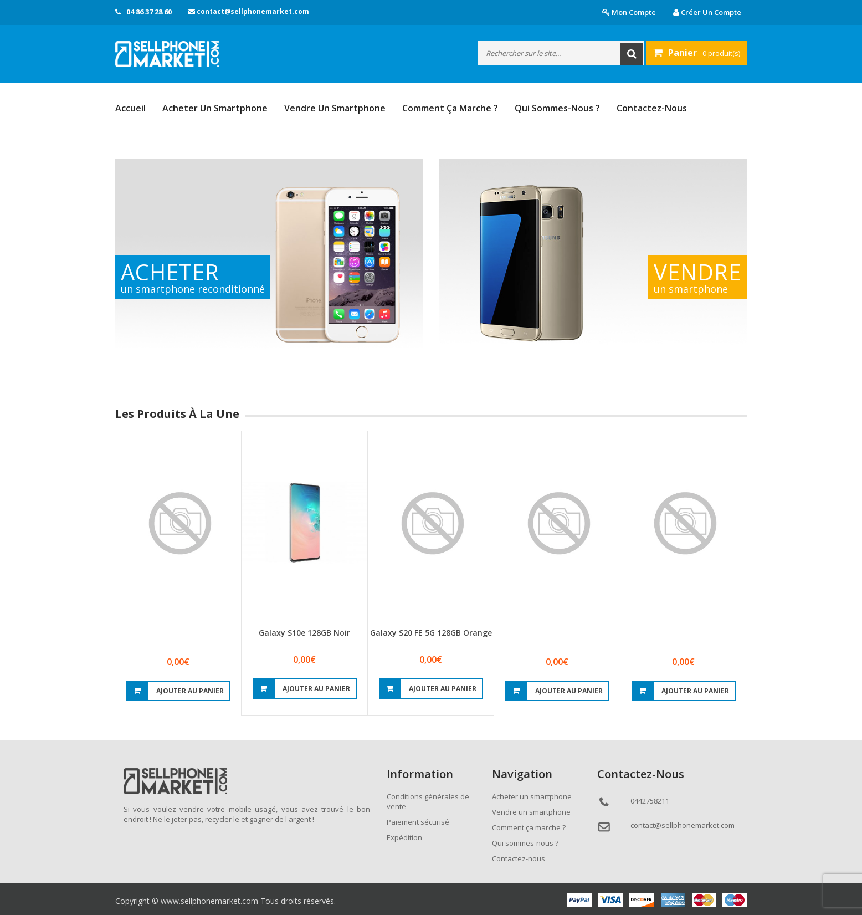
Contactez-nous (652, 108)
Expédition (404, 837)
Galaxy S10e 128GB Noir (304, 632)
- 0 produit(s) (696, 53)
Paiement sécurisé (418, 822)
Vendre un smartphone (335, 108)
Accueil (130, 108)
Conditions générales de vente (428, 801)
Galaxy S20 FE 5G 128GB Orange (431, 632)
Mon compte (629, 12)
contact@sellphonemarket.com (248, 11)
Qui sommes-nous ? (557, 108)
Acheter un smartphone (215, 108)
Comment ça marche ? (450, 108)
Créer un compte (707, 12)
